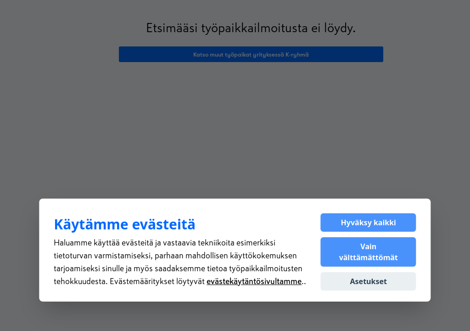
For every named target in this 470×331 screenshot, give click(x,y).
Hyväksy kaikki (368, 222)
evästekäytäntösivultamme (254, 281)
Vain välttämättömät (368, 252)
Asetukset (368, 281)
